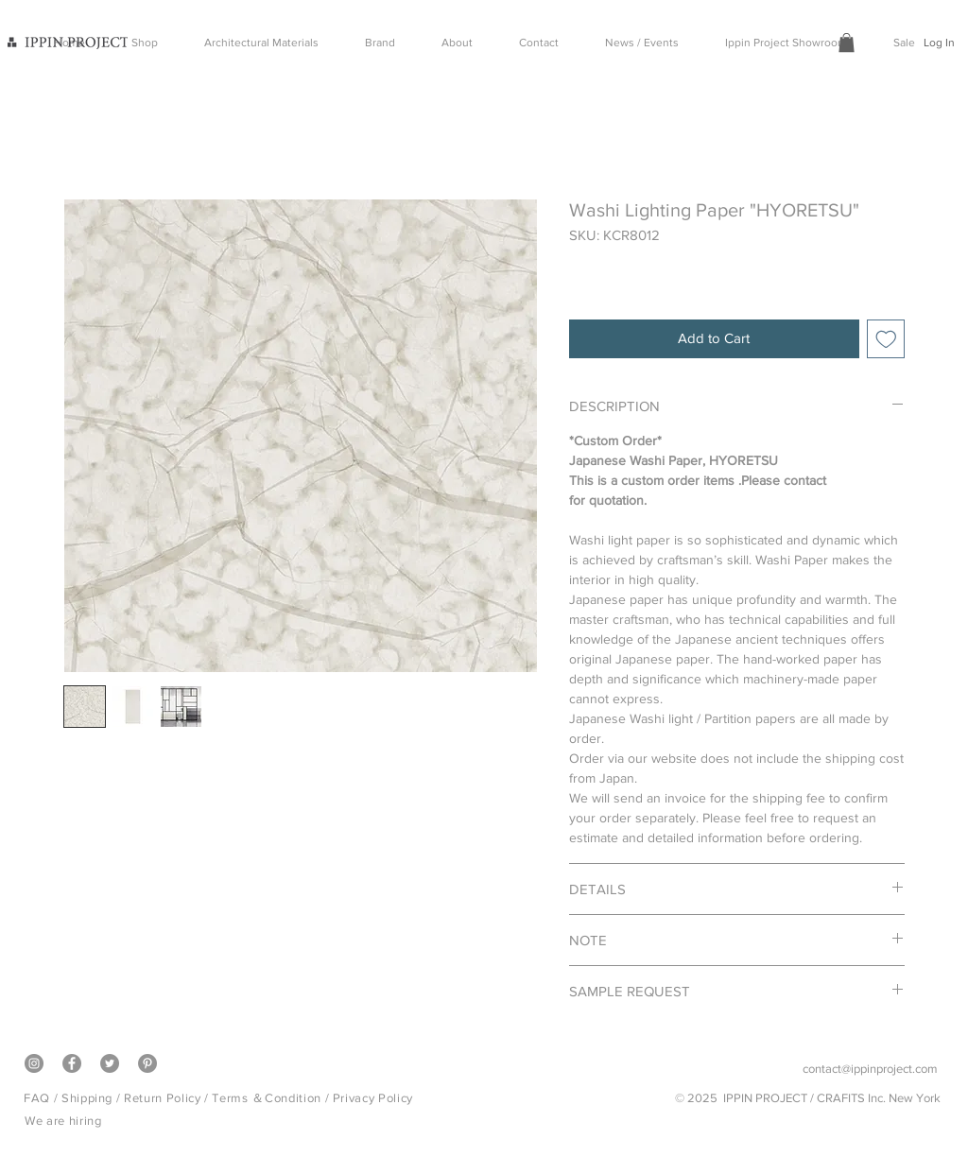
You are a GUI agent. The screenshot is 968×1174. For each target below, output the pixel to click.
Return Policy (162, 1098)
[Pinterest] (147, 1063)
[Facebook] (71, 1063)
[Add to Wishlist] (886, 338)
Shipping (86, 1098)
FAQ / (42, 1098)
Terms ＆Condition (266, 1098)
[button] (846, 42)
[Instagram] (34, 1063)
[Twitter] (109, 1063)
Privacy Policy (373, 1098)
